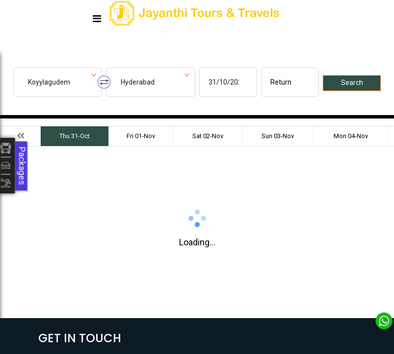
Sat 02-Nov (207, 136)
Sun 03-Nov (278, 136)
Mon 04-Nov (351, 136)
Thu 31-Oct (74, 136)
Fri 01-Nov (141, 136)
